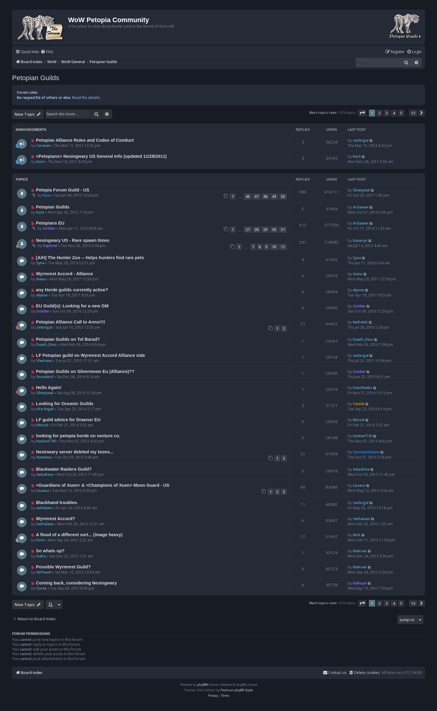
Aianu (41, 279)
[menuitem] (47, 52)
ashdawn (44, 507)
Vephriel (50, 245)
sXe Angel (45, 408)
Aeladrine (44, 474)
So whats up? (50, 550)
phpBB (202, 684)
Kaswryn (360, 240)
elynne (42, 295)
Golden (49, 228)
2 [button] (379, 113)
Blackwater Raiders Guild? (64, 469)
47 (256, 196)
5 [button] (401, 113)
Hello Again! (48, 387)
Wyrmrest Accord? (55, 518)
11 (283, 246)
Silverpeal (361, 190)
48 (265, 196)
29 (265, 229)
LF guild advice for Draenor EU (68, 419)
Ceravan (43, 145)
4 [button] (394, 113)
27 (248, 229)
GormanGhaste (366, 452)
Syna (40, 263)
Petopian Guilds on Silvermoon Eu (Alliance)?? (85, 371)
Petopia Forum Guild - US (62, 190)
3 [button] (387, 113)
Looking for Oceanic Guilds (65, 403)
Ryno (47, 195)
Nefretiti (360, 322)
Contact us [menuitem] (334, 672)
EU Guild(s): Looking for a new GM (72, 305)
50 (283, 196)
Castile (358, 403)
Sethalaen (45, 523)
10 (274, 246)
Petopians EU (50, 223)
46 (248, 196)
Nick (356, 534)
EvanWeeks (362, 387)
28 (256, 229)
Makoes (360, 551)
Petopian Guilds (35, 78)
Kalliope (360, 583)
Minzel (42, 425)
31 (283, 229)
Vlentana (44, 360)
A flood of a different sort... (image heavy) (79, 534)
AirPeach (43, 572)
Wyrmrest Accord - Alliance (64, 273)
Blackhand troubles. (57, 502)
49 (274, 196)
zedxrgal (361, 140)
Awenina (43, 457)
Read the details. (86, 97)
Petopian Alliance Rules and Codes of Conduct (85, 140)
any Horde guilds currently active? (72, 289)
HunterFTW (46, 441)
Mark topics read (322, 112)
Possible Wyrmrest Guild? (63, 566)
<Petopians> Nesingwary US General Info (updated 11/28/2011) (101, 156)
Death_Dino (46, 344)
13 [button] (413, 113)
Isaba (41, 556)
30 (274, 229)
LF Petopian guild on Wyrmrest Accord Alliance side (90, 355)
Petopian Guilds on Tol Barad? (68, 339)
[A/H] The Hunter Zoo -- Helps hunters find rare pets (90, 257)
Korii (40, 161)
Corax (41, 588)
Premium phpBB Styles (236, 690)
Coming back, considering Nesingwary (76, 583)
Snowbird (44, 376)
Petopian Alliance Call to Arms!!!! (70, 322)
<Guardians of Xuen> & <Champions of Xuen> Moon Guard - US (102, 485)
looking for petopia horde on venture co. (78, 435)
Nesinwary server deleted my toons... (75, 451)
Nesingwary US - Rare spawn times (72, 240)
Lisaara (42, 490)
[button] (362, 113)
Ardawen (361, 207)
